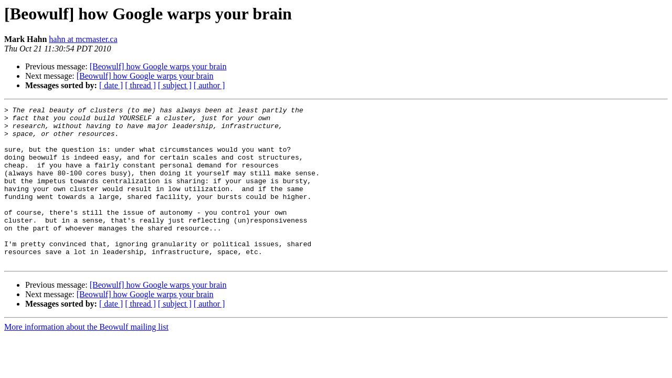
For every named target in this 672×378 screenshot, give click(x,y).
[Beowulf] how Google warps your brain (158, 66)
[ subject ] (175, 85)
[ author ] (209, 85)
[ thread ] (140, 85)
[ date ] (111, 85)
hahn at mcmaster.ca (83, 39)
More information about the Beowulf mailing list (86, 358)
